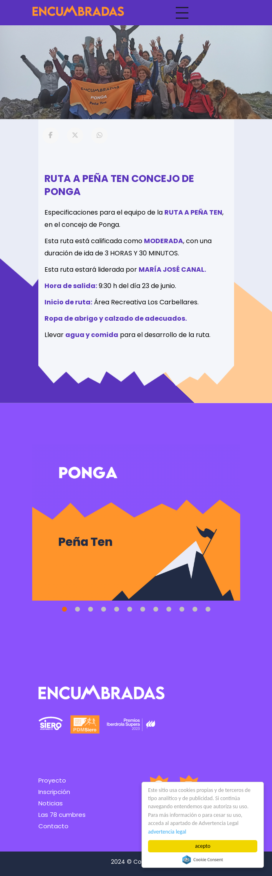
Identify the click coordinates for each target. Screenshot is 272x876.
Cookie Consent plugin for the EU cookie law (202, 859)
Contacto (53, 826)
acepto (202, 846)
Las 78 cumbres (62, 814)
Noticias (50, 803)
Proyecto (52, 780)
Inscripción (54, 791)
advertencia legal (167, 831)
